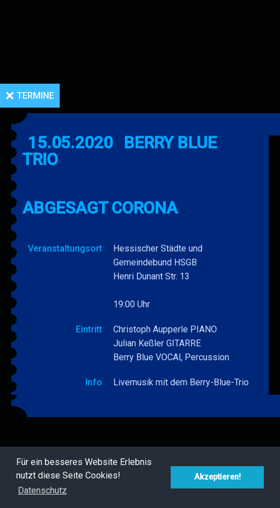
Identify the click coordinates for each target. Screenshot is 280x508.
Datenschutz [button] (42, 490)
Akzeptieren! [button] (217, 477)
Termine (35, 95)
